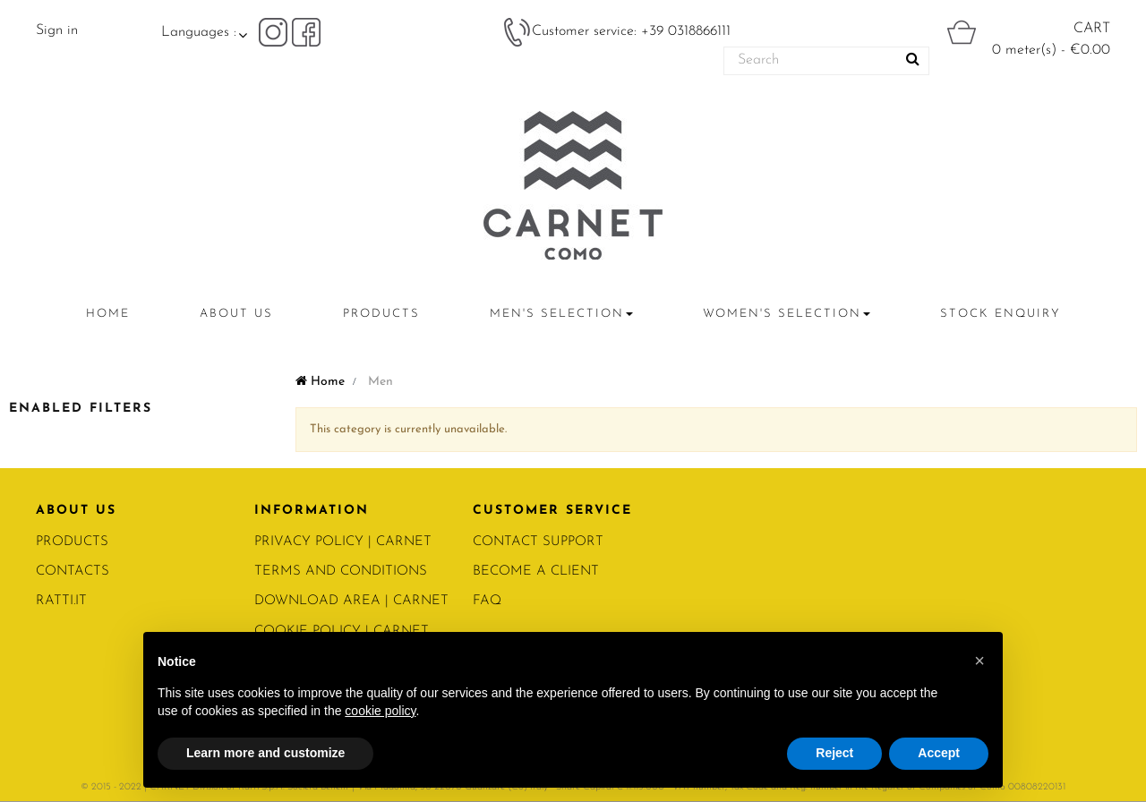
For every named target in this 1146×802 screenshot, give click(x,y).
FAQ (487, 601)
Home (320, 381)
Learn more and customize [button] (265, 753)
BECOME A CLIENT (536, 571)
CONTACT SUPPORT (538, 542)
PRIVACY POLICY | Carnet (343, 542)
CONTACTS (72, 571)
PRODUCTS (72, 542)
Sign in (57, 30)
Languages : (198, 32)
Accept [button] (939, 753)
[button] (979, 660)
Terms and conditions (340, 571)
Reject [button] (834, 753)
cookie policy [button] (380, 711)
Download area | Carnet (351, 601)
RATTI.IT (61, 601)
